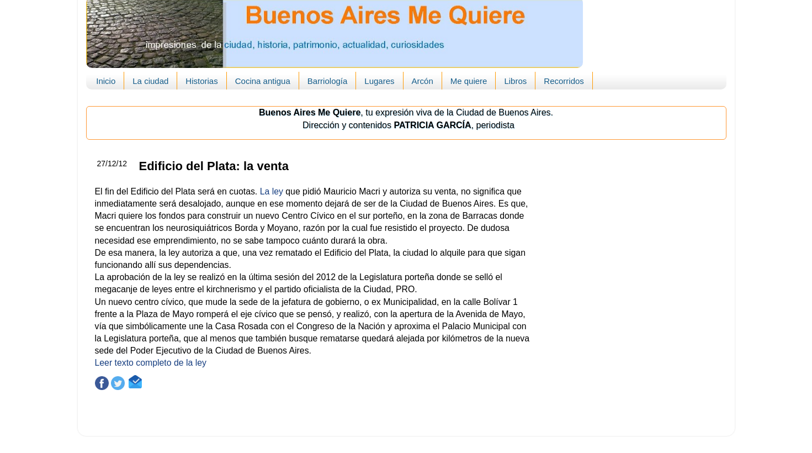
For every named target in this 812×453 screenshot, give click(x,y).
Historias (201, 81)
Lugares (379, 81)
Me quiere (468, 81)
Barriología (327, 81)
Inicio (105, 81)
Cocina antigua (262, 81)
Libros (515, 81)
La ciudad (150, 81)
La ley (271, 191)
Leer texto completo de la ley (150, 362)
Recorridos (564, 81)
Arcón (422, 81)
